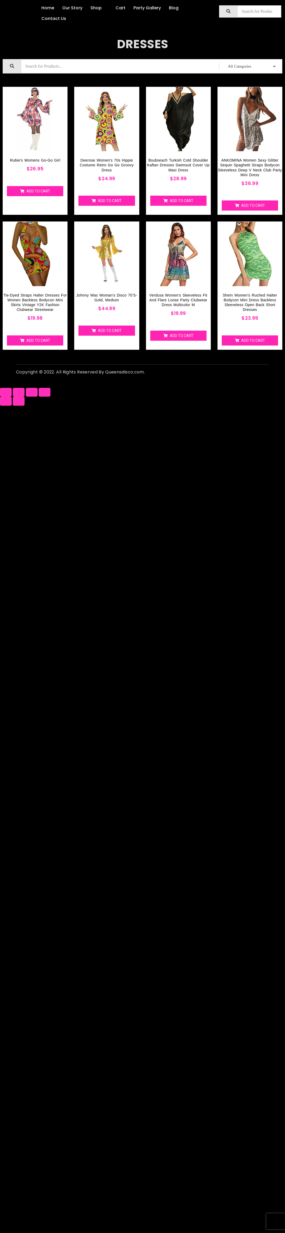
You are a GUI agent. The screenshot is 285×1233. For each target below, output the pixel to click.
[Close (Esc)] (6, 392)
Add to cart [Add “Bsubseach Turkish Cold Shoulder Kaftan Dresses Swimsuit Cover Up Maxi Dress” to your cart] (181, 201)
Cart (120, 8)
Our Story (72, 8)
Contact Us (53, 18)
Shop (99, 8)
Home (47, 8)
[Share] (19, 392)
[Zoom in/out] (44, 392)
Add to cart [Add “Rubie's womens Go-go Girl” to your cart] (38, 191)
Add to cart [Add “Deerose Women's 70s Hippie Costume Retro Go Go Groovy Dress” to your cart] (110, 201)
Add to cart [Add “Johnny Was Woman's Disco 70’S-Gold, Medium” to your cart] (110, 330)
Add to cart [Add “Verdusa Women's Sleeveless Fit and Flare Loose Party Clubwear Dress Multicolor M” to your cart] (181, 336)
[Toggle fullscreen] (32, 392)
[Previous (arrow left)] (6, 401)
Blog (174, 8)
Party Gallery (147, 8)
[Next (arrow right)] (19, 401)
